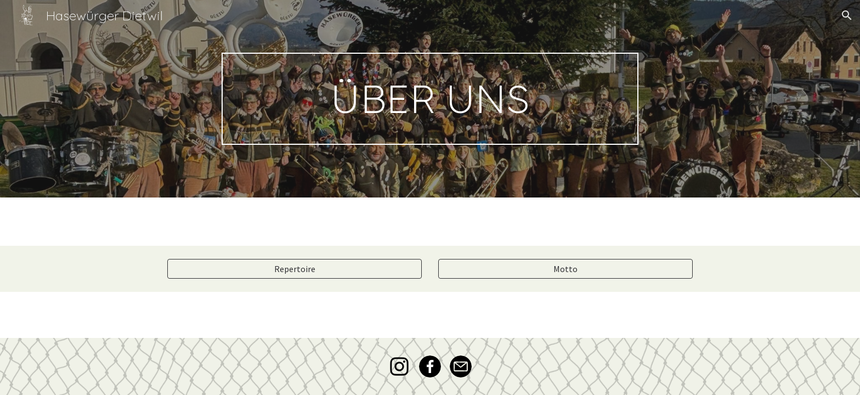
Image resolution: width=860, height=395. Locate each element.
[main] (430, 99)
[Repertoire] (294, 269)
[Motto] (565, 269)
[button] (847, 15)
